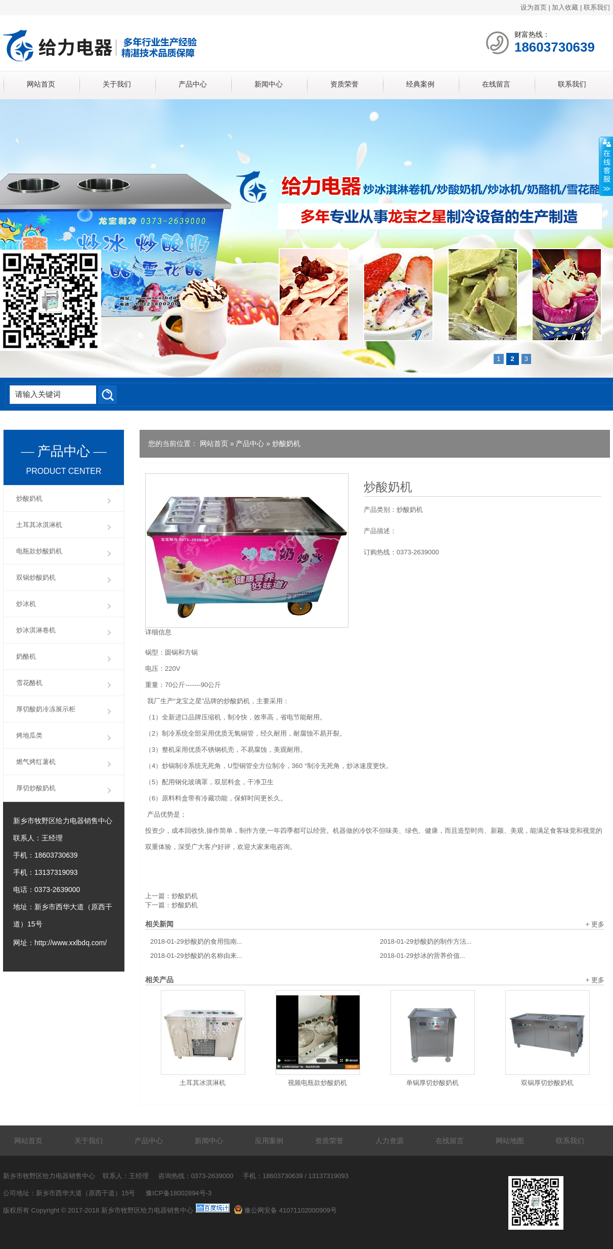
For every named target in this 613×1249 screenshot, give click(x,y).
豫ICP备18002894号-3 (178, 1193)
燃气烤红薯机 (36, 761)
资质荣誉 (344, 84)
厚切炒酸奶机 (36, 788)
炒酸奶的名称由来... (196, 955)
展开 (606, 166)
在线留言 (496, 84)
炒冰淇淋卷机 (36, 630)
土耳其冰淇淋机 (203, 1082)
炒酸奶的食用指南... (196, 941)
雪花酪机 (29, 683)
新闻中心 (268, 84)
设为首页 (533, 7)
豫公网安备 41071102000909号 (285, 1210)
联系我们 (597, 7)
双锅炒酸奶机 (36, 577)
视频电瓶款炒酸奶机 (317, 1082)
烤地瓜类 (29, 735)
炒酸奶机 (286, 443)
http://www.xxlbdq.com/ (70, 943)
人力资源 (389, 1141)
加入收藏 (565, 7)
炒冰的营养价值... (422, 955)
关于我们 (117, 84)
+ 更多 (595, 924)
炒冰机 (26, 604)
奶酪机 (26, 656)
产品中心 (193, 84)
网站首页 (41, 84)
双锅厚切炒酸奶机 (547, 1082)
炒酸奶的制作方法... (425, 941)
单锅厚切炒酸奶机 (432, 1082)
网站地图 (510, 1141)
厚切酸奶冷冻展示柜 (45, 709)
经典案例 (420, 84)
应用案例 (269, 1141)
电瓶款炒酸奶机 (39, 551)
